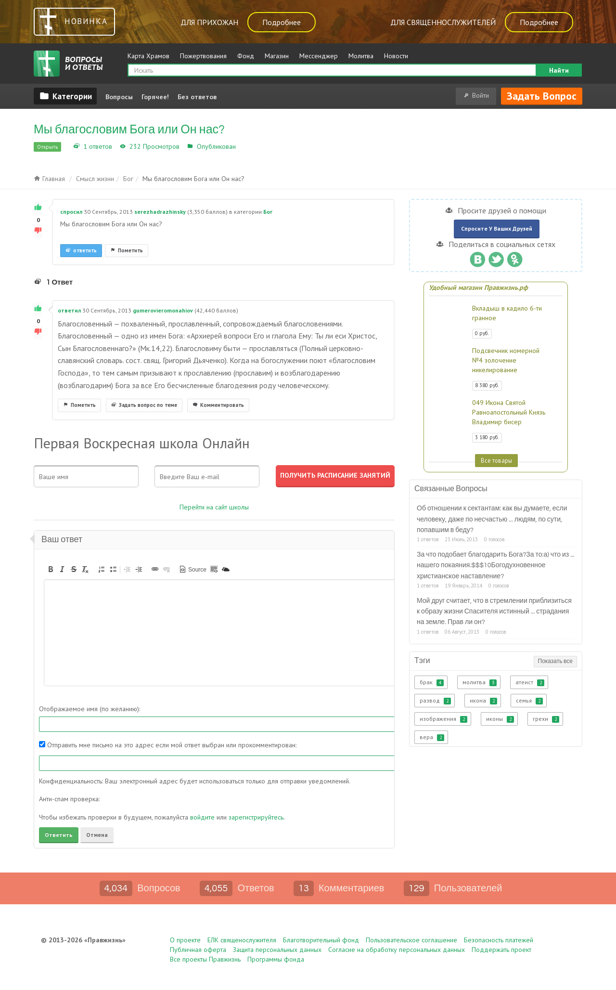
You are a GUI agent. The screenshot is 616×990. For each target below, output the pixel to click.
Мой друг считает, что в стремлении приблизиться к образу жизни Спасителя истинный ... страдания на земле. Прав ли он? (494, 612)
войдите (202, 817)
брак (432, 682)
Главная (49, 178)
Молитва (360, 56)
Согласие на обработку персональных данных (396, 949)
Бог (243, 146)
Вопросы (119, 96)
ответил (69, 310)
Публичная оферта (198, 949)
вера (432, 737)
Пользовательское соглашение (411, 940)
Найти (559, 70)
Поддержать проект (501, 949)
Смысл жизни (95, 178)
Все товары (496, 460)
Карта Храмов (148, 56)
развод (435, 700)
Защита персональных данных (277, 949)
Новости (396, 56)
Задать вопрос (542, 96)
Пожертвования (203, 56)
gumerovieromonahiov (163, 310)
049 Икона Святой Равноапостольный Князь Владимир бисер (508, 412)
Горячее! (155, 96)
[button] (50, 569)
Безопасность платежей (498, 940)
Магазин (277, 56)
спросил (71, 211)
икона (483, 700)
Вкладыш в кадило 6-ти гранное (507, 313)
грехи (546, 719)
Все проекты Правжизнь (205, 959)
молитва (479, 682)
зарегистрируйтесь (256, 817)
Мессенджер (318, 56)
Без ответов (197, 96)
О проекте (185, 940)
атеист (529, 682)
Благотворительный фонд (321, 940)
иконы (500, 719)
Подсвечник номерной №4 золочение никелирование (505, 360)
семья (529, 700)
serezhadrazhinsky (160, 211)
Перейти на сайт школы (214, 507)
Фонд (245, 56)
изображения (443, 719)
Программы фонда (275, 959)
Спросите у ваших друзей (496, 228)
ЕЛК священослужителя (241, 940)
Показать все (555, 661)
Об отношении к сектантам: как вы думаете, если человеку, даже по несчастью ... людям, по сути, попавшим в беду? (492, 519)
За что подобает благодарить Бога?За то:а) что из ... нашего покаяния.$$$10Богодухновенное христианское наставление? (496, 565)
